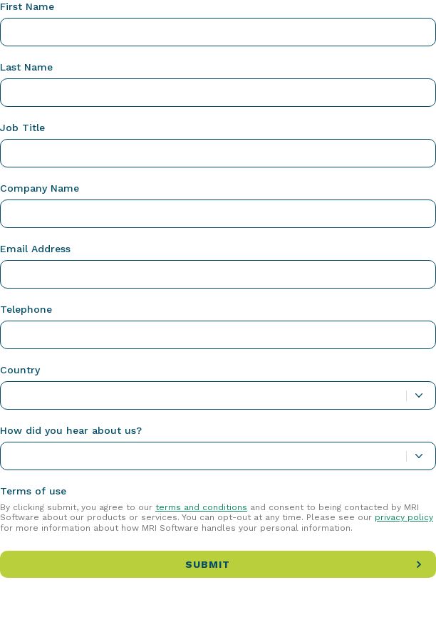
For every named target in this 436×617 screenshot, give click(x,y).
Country (20, 369)
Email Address (35, 248)
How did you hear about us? (71, 430)
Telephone (26, 309)
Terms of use (33, 491)
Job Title (22, 127)
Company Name (39, 188)
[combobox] (218, 395)
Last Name (26, 67)
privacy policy (404, 517)
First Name (27, 6)
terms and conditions (201, 507)
